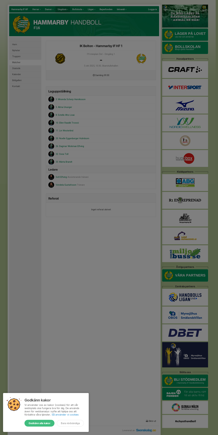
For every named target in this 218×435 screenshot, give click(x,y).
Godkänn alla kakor (39, 423)
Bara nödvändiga (70, 423)
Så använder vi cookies (65, 414)
